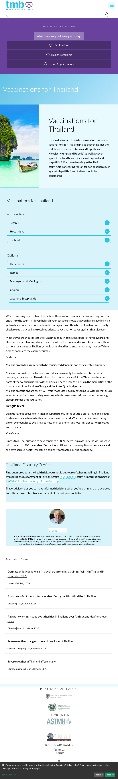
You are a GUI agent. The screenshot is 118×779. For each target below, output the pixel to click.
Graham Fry (57, 530)
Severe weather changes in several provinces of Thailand (41, 641)
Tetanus (15, 222)
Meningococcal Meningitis (26, 281)
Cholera (15, 290)
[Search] (106, 13)
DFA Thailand (68, 476)
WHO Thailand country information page (34, 481)
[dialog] (59, 770)
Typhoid (15, 240)
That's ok (109, 774)
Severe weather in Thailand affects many (32, 661)
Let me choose (9, 774)
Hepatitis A (17, 231)
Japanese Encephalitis (23, 298)
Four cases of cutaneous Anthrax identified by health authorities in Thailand (52, 596)
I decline (99, 774)
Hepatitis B (17, 264)
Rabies (14, 272)
